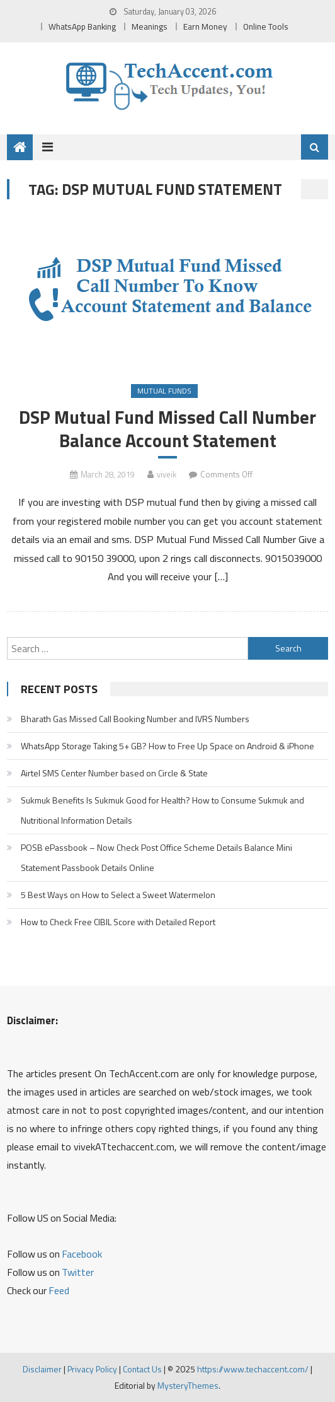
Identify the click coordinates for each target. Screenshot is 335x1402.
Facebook (82, 1253)
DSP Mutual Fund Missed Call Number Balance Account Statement (167, 429)
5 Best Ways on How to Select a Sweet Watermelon (118, 894)
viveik (166, 474)
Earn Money (205, 26)
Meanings (150, 26)
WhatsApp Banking (82, 26)
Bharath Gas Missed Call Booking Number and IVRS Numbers (135, 718)
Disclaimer (42, 1369)
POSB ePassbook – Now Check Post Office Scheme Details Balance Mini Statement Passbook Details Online (156, 857)
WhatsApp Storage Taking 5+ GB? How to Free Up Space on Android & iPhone (167, 745)
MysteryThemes (188, 1385)
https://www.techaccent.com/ (253, 1369)
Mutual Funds (164, 391)
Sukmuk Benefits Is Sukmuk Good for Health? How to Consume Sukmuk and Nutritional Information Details (162, 810)
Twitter (78, 1272)
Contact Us (142, 1369)
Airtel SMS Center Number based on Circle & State (114, 773)
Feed (58, 1290)
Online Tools (265, 26)
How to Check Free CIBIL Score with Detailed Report (118, 921)
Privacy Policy (92, 1369)
